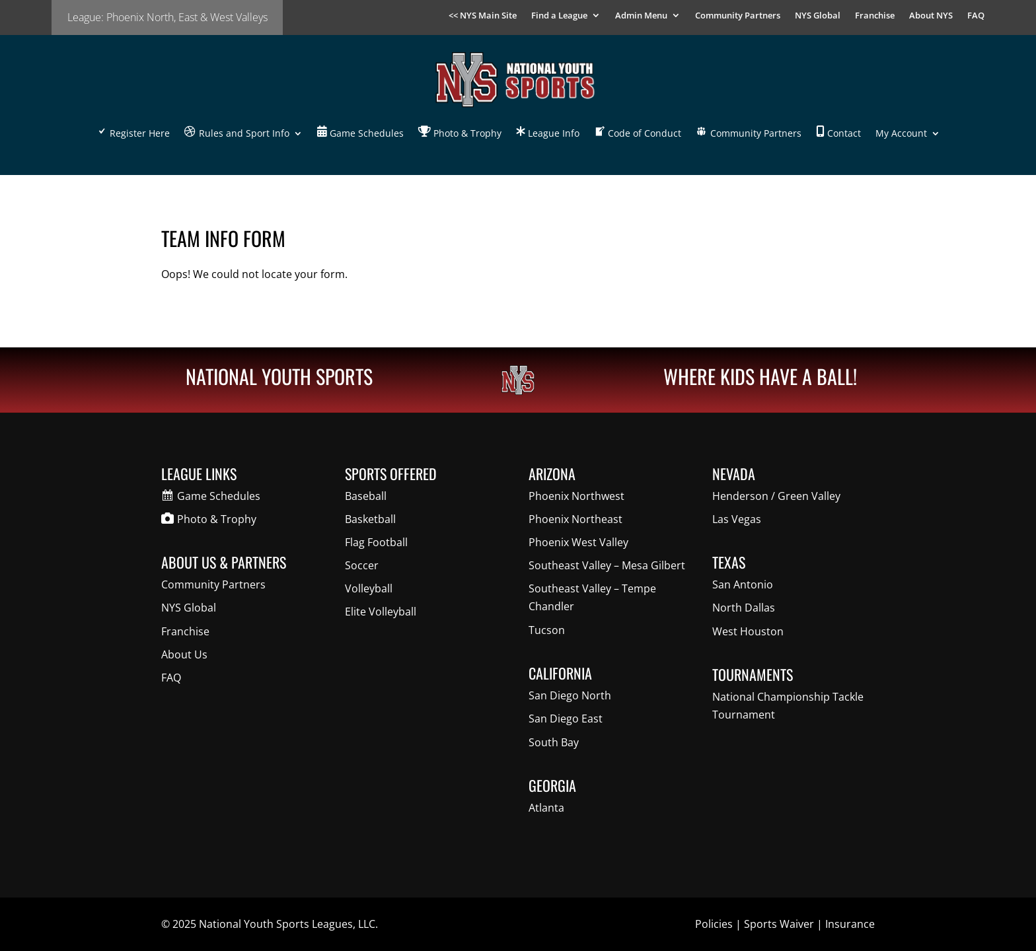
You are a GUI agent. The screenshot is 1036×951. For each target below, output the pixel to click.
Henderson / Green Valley (776, 496)
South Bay (554, 742)
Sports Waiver (779, 924)
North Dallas (743, 607)
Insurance (850, 924)
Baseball (366, 496)
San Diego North (570, 695)
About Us (184, 654)
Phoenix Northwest (576, 496)
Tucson (547, 630)
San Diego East (566, 718)
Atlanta (546, 807)
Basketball (370, 519)
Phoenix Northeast (575, 519)
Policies (714, 924)
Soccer (362, 565)
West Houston (748, 631)
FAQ (975, 16)
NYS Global (817, 16)
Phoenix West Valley (578, 542)
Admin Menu (641, 16)
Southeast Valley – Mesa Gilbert (607, 565)
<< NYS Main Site (483, 16)
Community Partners (737, 16)
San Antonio (742, 584)
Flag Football (376, 542)
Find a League (559, 16)
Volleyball (368, 588)
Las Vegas (736, 519)
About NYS (931, 16)
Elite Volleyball (380, 611)
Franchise (875, 16)
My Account (901, 133)
